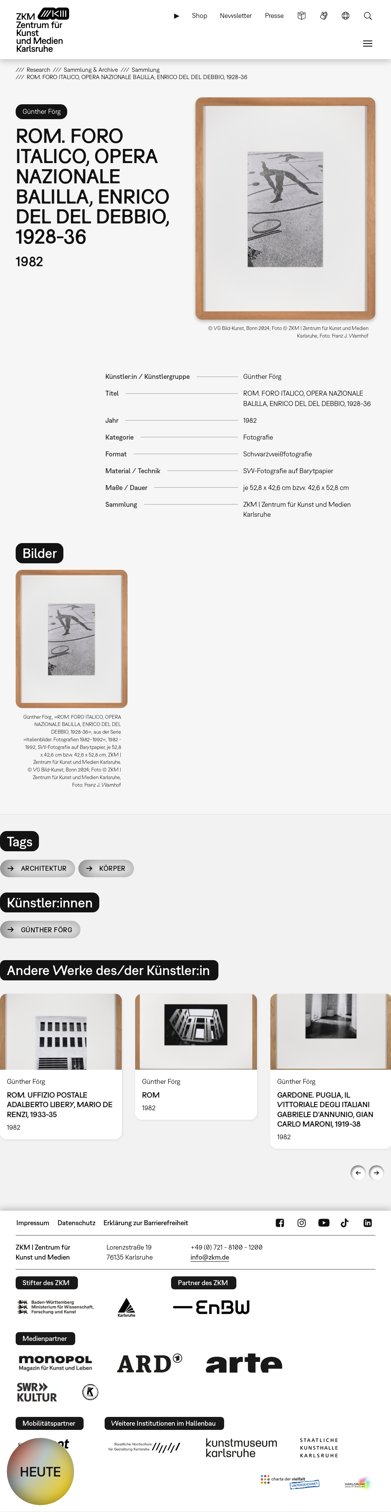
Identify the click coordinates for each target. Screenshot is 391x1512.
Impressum (32, 1223)
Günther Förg (46, 930)
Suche (367, 15)
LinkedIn (367, 1223)
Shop (199, 15)
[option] (75, 682)
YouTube (323, 1223)
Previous (358, 1172)
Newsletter (236, 15)
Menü (367, 43)
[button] (285, 208)
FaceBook (280, 1223)
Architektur (44, 868)
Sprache (345, 15)
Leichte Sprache (301, 15)
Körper (112, 868)
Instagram (301, 1223)
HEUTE (40, 1471)
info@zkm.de (210, 1257)
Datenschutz (76, 1223)
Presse (274, 15)
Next (376, 1172)
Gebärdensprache (323, 15)
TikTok (345, 1223)
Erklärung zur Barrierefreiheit (145, 1223)
